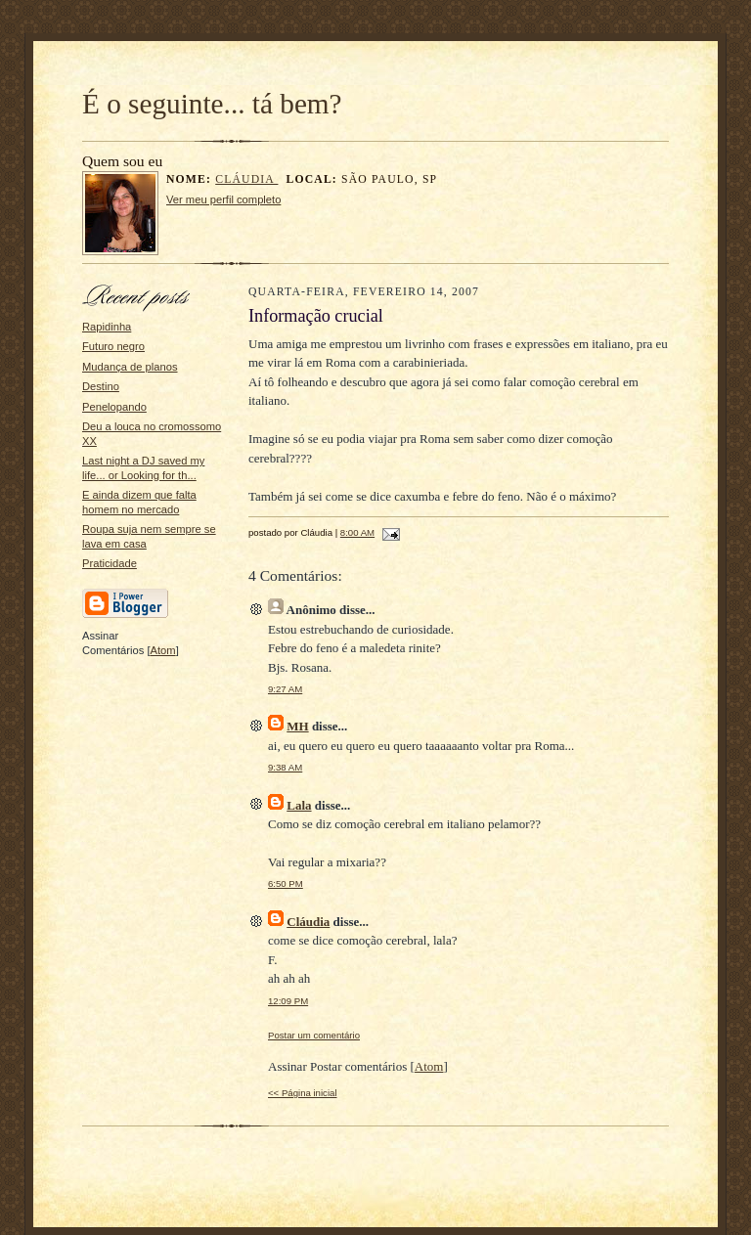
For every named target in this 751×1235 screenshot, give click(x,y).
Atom (163, 650)
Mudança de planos (130, 367)
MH (297, 726)
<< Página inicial (302, 1092)
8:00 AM (357, 532)
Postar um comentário (314, 1035)
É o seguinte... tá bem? (212, 103)
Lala (299, 805)
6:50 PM (285, 883)
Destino (100, 386)
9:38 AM (285, 767)
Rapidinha (106, 326)
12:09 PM (288, 1000)
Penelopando (114, 407)
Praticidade (109, 563)
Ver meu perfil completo (223, 199)
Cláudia (246, 179)
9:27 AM (285, 689)
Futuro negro (113, 346)
